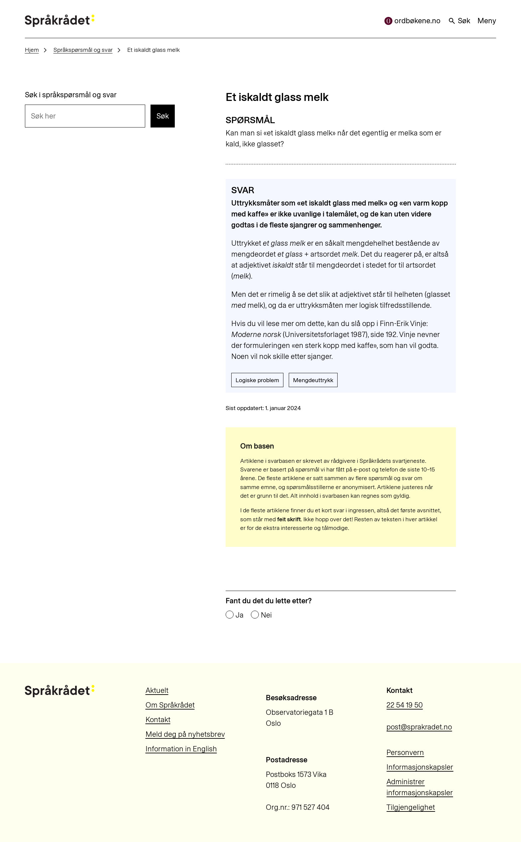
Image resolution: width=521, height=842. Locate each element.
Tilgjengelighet (410, 807)
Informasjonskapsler (419, 767)
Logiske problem (257, 380)
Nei (266, 615)
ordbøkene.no (412, 20)
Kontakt (158, 719)
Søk (459, 20)
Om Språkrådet (170, 705)
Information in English (181, 748)
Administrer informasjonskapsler (419, 787)
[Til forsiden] (59, 21)
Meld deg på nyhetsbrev (185, 734)
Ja (240, 615)
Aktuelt (157, 690)
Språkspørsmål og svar (83, 49)
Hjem (32, 49)
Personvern (405, 752)
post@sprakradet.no (419, 726)
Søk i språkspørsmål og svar (71, 95)
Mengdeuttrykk (313, 380)
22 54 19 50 (404, 705)
